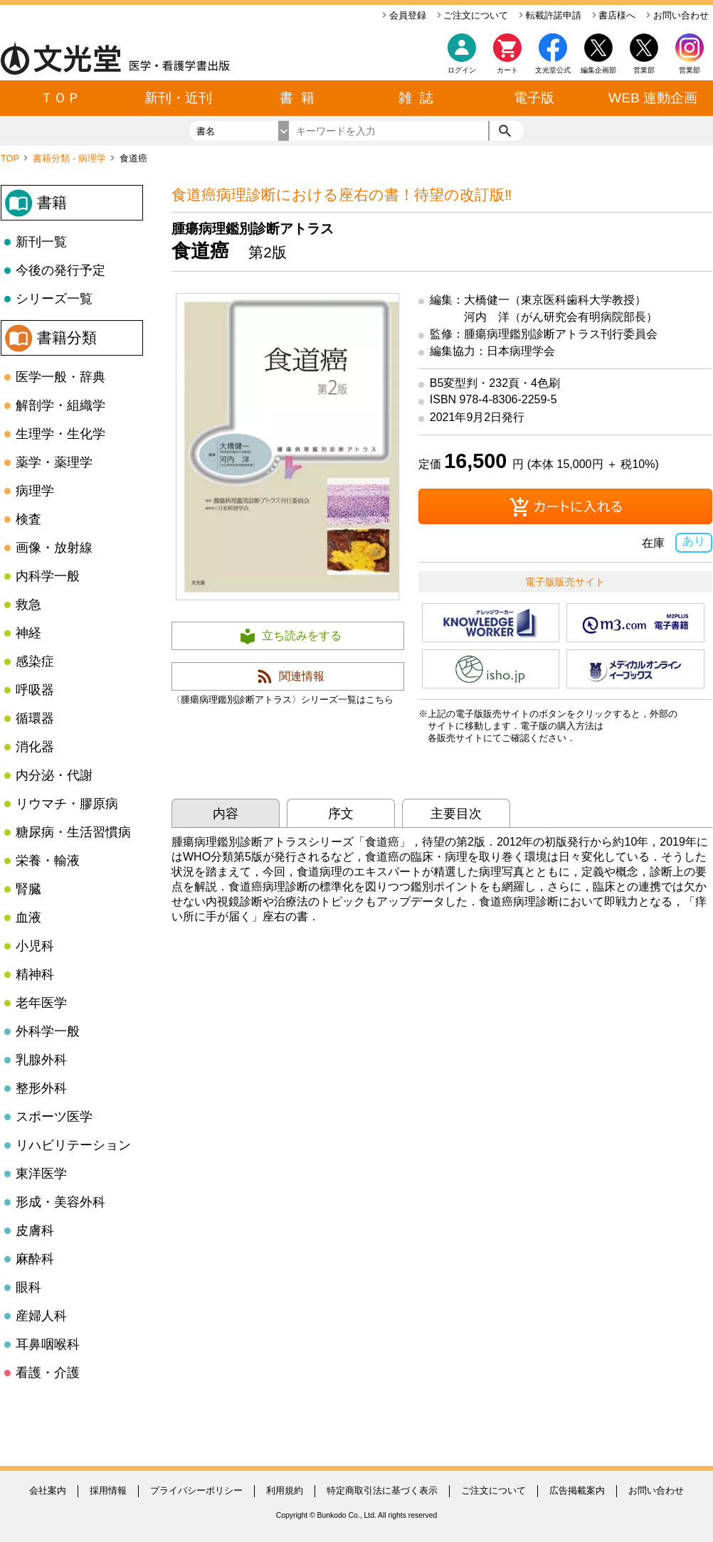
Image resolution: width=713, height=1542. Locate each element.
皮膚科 (35, 1230)
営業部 (689, 70)
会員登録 (404, 15)
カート (507, 57)
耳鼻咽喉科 (48, 1344)
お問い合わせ (677, 15)
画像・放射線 (54, 548)
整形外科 (41, 1088)
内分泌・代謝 (54, 775)
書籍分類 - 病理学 (70, 158)
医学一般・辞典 (60, 377)
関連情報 (301, 676)
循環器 (35, 718)
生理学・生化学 (60, 434)
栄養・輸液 (48, 861)
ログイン (462, 70)
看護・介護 (48, 1373)
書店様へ (614, 15)
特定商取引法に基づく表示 (382, 1490)
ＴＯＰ (60, 97)
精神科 (35, 974)
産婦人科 (41, 1316)
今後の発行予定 (60, 270)
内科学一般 (48, 576)
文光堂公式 (553, 70)
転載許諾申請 (550, 15)
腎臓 (28, 889)
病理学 (35, 491)
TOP (11, 158)
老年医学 (41, 1003)
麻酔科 (35, 1259)
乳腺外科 (41, 1060)
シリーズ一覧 (54, 299)
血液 (28, 917)
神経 (28, 633)
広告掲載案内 (577, 1490)
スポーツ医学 (54, 1117)
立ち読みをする (302, 635)
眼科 (28, 1287)
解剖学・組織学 (60, 405)
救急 (28, 604)
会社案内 (47, 1490)
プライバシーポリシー (196, 1490)
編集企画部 (598, 70)
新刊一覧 (41, 242)
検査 (28, 519)
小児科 (35, 946)
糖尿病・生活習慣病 (73, 832)
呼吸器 (35, 690)
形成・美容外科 (60, 1202)
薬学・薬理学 (54, 462)
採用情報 (108, 1490)
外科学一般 (48, 1031)
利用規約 (284, 1490)
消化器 (35, 747)
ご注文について (473, 15)
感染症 (35, 661)
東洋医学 (41, 1173)
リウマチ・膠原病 (67, 804)
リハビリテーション (73, 1145)
